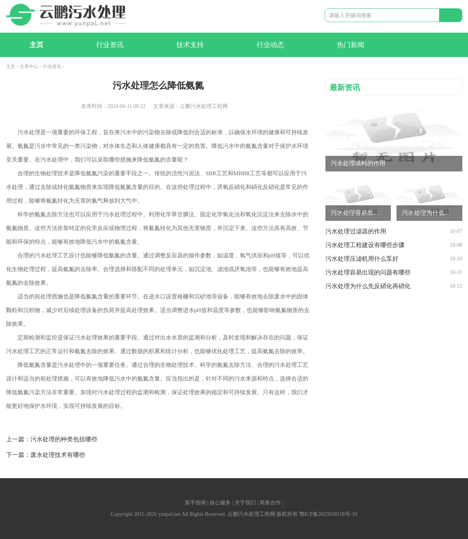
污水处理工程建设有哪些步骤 (365, 245)
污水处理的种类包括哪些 (63, 439)
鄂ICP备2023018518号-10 (328, 514)
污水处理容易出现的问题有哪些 (368, 272)
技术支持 (190, 45)
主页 (36, 45)
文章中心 (29, 66)
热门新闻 (350, 45)
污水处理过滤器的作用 (355, 231)
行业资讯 (110, 45)
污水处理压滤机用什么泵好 (361, 258)
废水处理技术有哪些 (57, 455)
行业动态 (270, 45)
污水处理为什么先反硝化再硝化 (368, 286)
